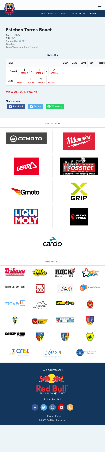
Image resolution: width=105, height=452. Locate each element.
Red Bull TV (83, 13)
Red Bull (75, 13)
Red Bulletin (93, 13)
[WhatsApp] (55, 106)
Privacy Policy (54, 416)
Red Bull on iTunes (52, 393)
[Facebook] (16, 106)
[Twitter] (35, 106)
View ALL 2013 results (21, 91)
